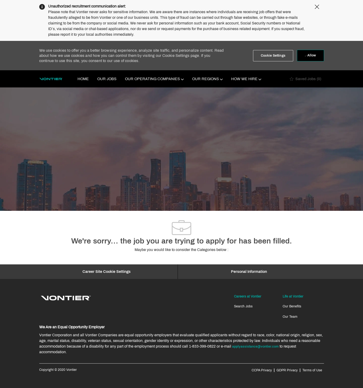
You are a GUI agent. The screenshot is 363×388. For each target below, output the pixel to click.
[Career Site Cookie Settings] (106, 271)
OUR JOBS (107, 79)
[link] (65, 298)
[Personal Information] (249, 271)
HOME (83, 79)
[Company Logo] (51, 79)
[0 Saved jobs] (305, 79)
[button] (273, 55)
